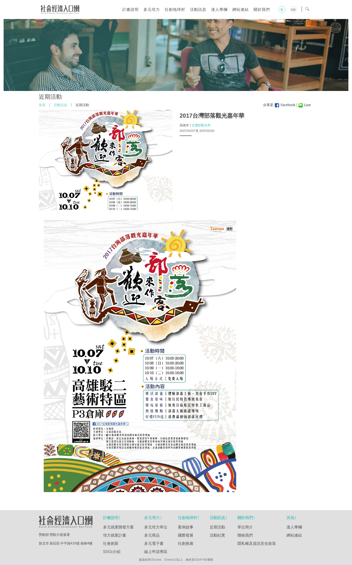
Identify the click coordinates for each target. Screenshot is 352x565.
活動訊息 (198, 9)
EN (293, 10)
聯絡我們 (245, 535)
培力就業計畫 (114, 535)
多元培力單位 (155, 527)
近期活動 (217, 527)
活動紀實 (217, 535)
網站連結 (240, 9)
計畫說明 (130, 9)
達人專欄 (219, 9)
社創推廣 (185, 543)
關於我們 (262, 9)
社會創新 (110, 543)
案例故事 (185, 527)
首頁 (42, 105)
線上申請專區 (155, 551)
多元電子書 (153, 543)
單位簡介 (245, 527)
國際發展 (185, 535)
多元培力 (151, 9)
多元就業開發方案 (118, 527)
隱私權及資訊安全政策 (256, 543)
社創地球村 (175, 9)
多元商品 (152, 535)
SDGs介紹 (111, 551)
